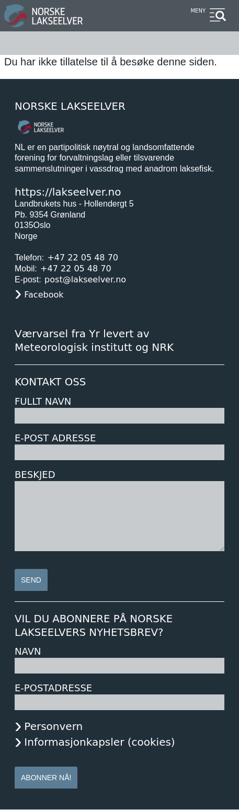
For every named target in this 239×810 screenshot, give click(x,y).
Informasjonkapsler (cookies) (99, 742)
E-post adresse (55, 437)
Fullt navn (43, 401)
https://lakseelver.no (68, 192)
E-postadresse (53, 687)
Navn (28, 651)
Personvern (53, 726)
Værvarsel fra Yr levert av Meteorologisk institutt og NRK (94, 340)
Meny (198, 11)
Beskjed (35, 474)
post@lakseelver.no (85, 279)
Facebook (43, 295)
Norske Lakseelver (70, 106)
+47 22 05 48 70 (82, 258)
